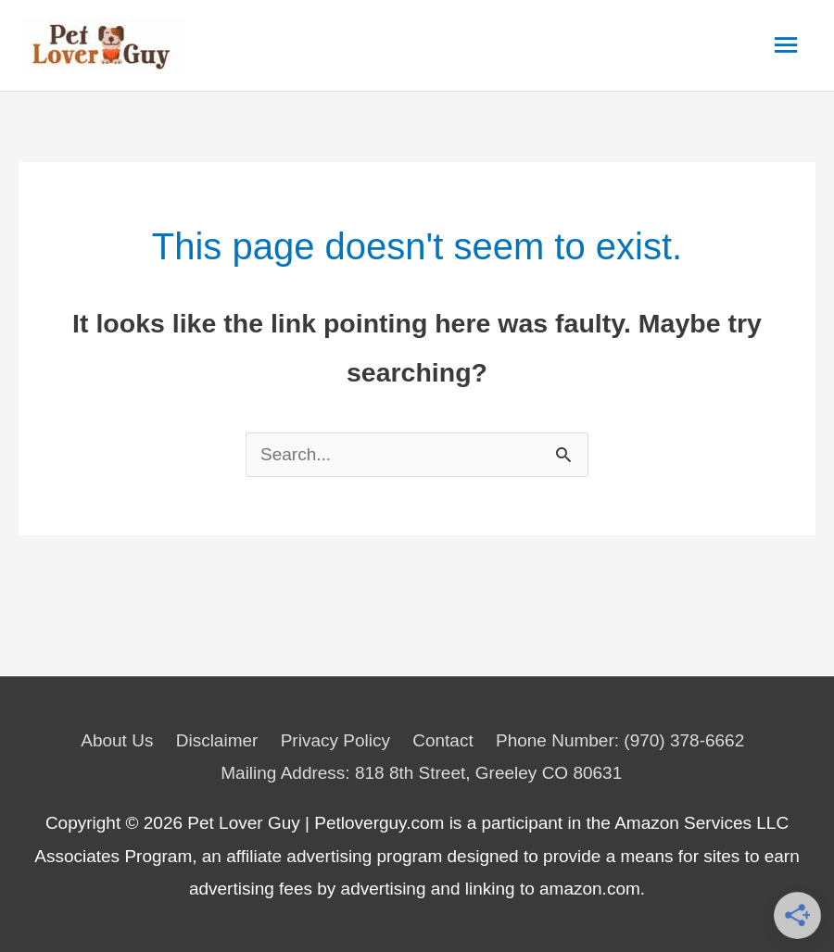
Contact (442, 740)
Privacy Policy (335, 740)
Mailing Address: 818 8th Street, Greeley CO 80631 (421, 773)
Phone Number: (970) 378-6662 (620, 740)
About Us (117, 740)
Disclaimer (217, 740)
